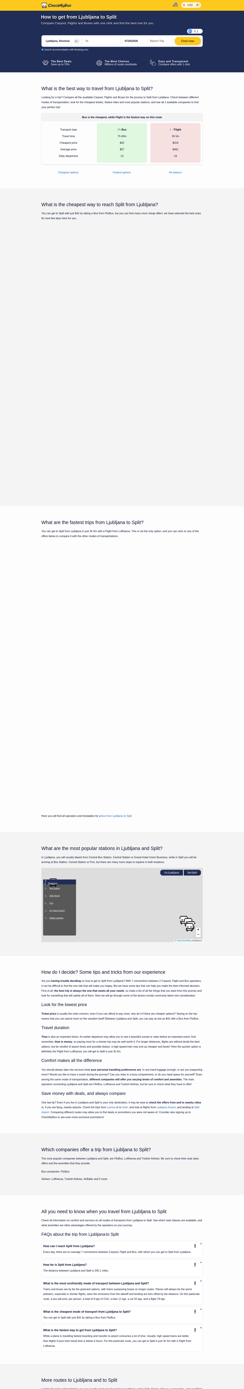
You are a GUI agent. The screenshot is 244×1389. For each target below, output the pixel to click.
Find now (186, 283)
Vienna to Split (129, 1381)
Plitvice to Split (130, 1351)
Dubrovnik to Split (131, 1304)
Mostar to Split (129, 1333)
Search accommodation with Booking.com (66, 49)
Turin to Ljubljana (52, 1369)
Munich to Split (130, 1339)
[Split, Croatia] (101, 41)
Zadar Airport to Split (133, 1387)
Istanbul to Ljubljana (53, 1316)
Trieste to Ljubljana (53, 1363)
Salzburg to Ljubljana (54, 1345)
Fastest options (122, 172)
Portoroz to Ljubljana (54, 1339)
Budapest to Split (131, 1298)
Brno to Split (128, 1292)
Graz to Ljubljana (52, 1304)
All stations (175, 172)
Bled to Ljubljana (52, 1292)
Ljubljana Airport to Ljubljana (58, 1328)
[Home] (56, 5)
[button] (198, 810)
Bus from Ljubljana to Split (116, 696)
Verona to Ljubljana (53, 1387)
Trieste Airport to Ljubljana (57, 1357)
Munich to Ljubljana (53, 1333)
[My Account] (174, 5)
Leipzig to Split (130, 1328)
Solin (125, 988)
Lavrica (111, 988)
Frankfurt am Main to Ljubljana (59, 1298)
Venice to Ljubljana (53, 1381)
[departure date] (134, 41)
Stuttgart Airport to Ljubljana (57, 1351)
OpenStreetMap (184, 821)
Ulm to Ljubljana (51, 1375)
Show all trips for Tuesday (122, 429)
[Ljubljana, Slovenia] (62, 41)
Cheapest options (68, 172)
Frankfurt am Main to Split (135, 1310)
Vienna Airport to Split (133, 1375)
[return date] (160, 41)
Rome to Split (129, 1363)
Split (192, 753)
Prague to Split (130, 1357)
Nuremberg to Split (132, 1345)
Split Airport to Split (132, 1369)
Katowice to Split (131, 1322)
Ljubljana (171, 753)
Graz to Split (128, 1316)
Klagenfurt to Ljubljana (55, 1322)
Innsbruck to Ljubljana (54, 1310)
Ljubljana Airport (166, 988)
